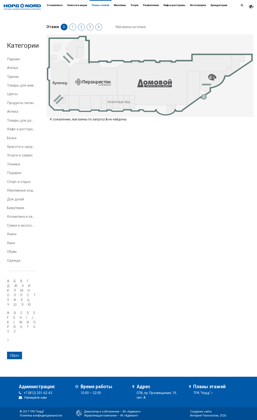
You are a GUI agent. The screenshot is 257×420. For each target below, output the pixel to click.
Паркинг (13, 59)
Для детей (15, 199)
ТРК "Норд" (202, 393)
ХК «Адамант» (132, 411)
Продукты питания (22, 103)
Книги (11, 234)
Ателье (12, 68)
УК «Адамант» (129, 415)
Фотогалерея (198, 5)
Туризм (13, 77)
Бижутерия (15, 208)
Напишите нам (35, 397)
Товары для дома (21, 120)
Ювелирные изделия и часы (29, 190)
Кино (11, 243)
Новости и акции (77, 5)
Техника (13, 164)
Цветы (12, 94)
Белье (12, 138)
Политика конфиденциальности (41, 415)
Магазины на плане (131, 27)
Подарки (14, 173)
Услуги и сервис (20, 155)
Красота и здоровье (23, 147)
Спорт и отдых (18, 182)
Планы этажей (100, 5)
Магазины (120, 5)
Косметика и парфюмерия (28, 216)
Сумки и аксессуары (23, 225)
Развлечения (151, 5)
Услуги (134, 5)
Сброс (14, 355)
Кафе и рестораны (22, 129)
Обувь (12, 252)
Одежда (13, 260)
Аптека (12, 111)
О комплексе (55, 5)
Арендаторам (219, 5)
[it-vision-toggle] (251, 6)
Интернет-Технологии (204, 415)
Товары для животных (25, 85)
